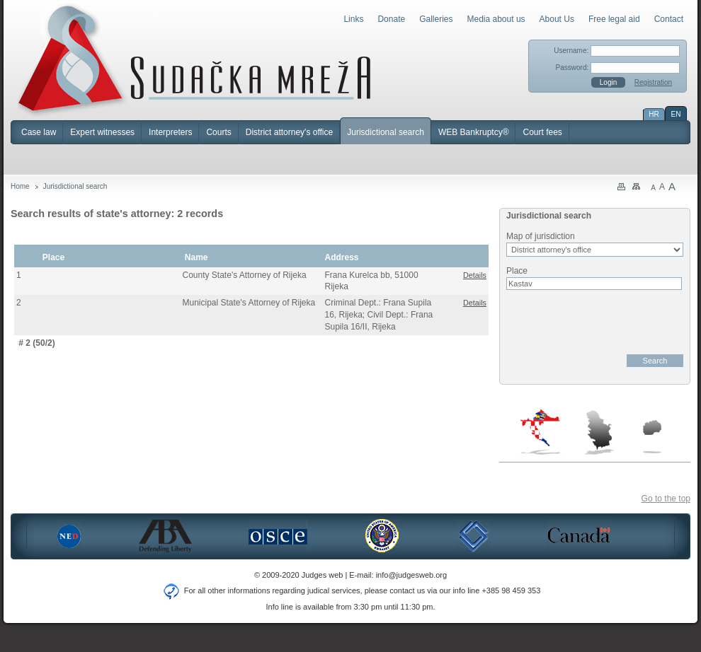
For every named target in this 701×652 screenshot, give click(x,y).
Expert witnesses (102, 132)
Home (20, 186)
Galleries (435, 19)
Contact (668, 19)
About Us (557, 19)
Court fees (542, 132)
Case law (38, 132)
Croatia (541, 432)
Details (474, 275)
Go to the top (666, 498)
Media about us (496, 19)
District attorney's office (289, 132)
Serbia (599, 432)
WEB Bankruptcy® (473, 132)
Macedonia (652, 436)
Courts (218, 132)
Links (353, 19)
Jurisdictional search (385, 132)
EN (676, 114)
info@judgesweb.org (411, 575)
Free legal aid (614, 19)
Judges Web (194, 59)
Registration (653, 82)
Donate (391, 19)
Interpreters (170, 132)
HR (654, 114)
